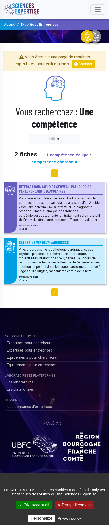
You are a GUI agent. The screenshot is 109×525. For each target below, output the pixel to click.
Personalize (41, 518)
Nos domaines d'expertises (29, 406)
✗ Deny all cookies (74, 505)
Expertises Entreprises (40, 24)
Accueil (9, 24)
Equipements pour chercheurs (32, 357)
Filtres (54, 138)
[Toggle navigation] (97, 9)
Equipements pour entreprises (32, 365)
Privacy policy (69, 518)
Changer (83, 64)
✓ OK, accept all (34, 505)
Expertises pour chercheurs (29, 343)
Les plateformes (20, 389)
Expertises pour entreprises (29, 350)
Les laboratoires (20, 382)
